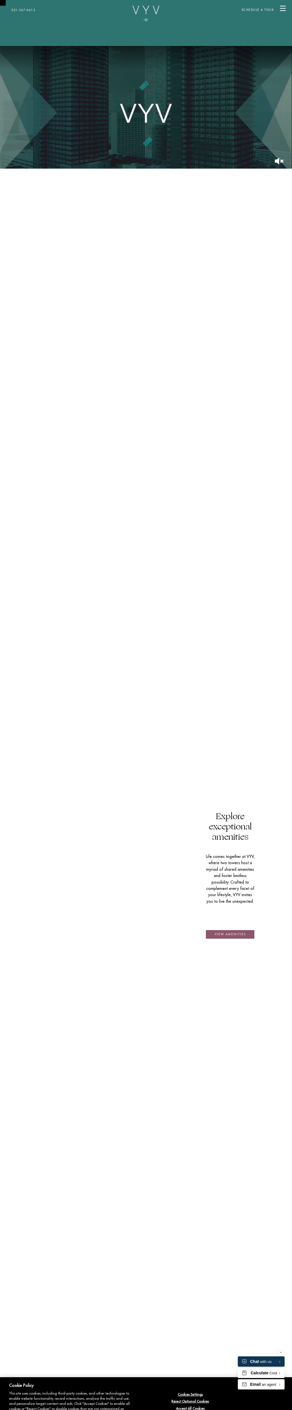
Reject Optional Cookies (190, 1401)
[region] (146, 1393)
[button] (230, 934)
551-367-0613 (23, 10)
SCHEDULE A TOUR (258, 10)
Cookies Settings (190, 1395)
